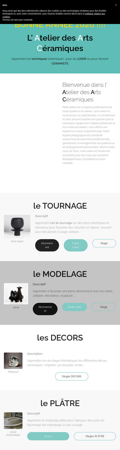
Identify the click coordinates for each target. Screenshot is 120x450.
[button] (115, 4)
